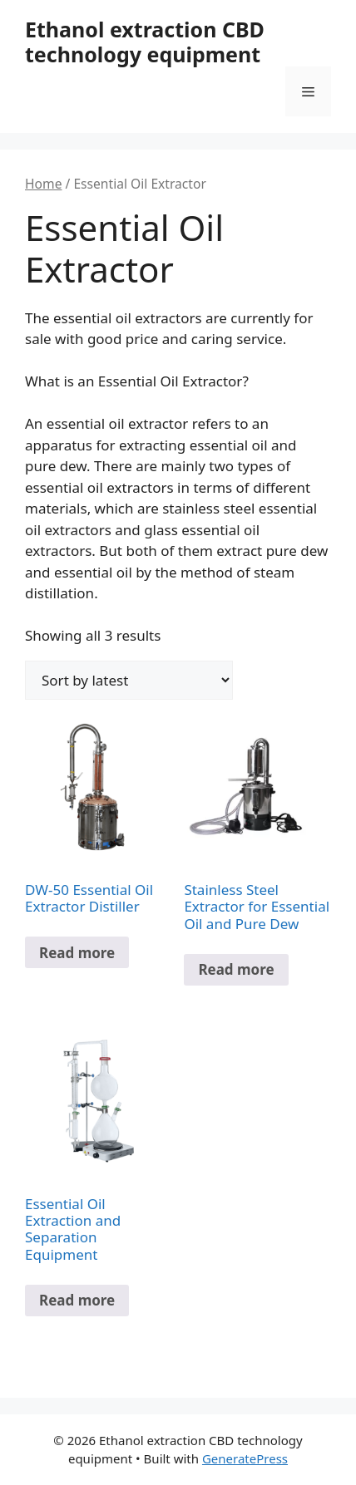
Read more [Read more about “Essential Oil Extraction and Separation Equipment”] (77, 1300)
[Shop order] (129, 680)
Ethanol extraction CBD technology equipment (145, 41)
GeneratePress (245, 1458)
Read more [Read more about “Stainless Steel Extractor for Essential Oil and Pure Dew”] (236, 969)
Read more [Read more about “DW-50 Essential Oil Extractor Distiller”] (77, 952)
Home (43, 184)
